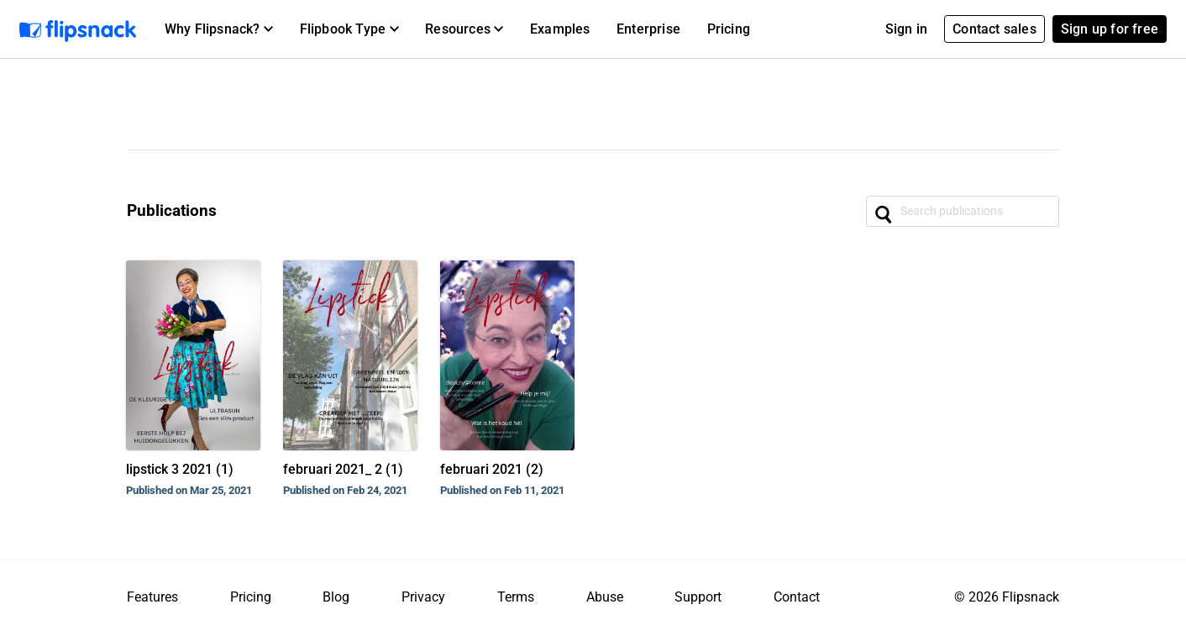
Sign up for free (1109, 29)
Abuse (604, 597)
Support (698, 597)
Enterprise (648, 29)
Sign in (906, 29)
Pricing (728, 29)
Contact (797, 597)
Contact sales (994, 29)
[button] (218, 29)
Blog (336, 597)
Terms (515, 597)
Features (152, 597)
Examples (560, 29)
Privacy (423, 597)
